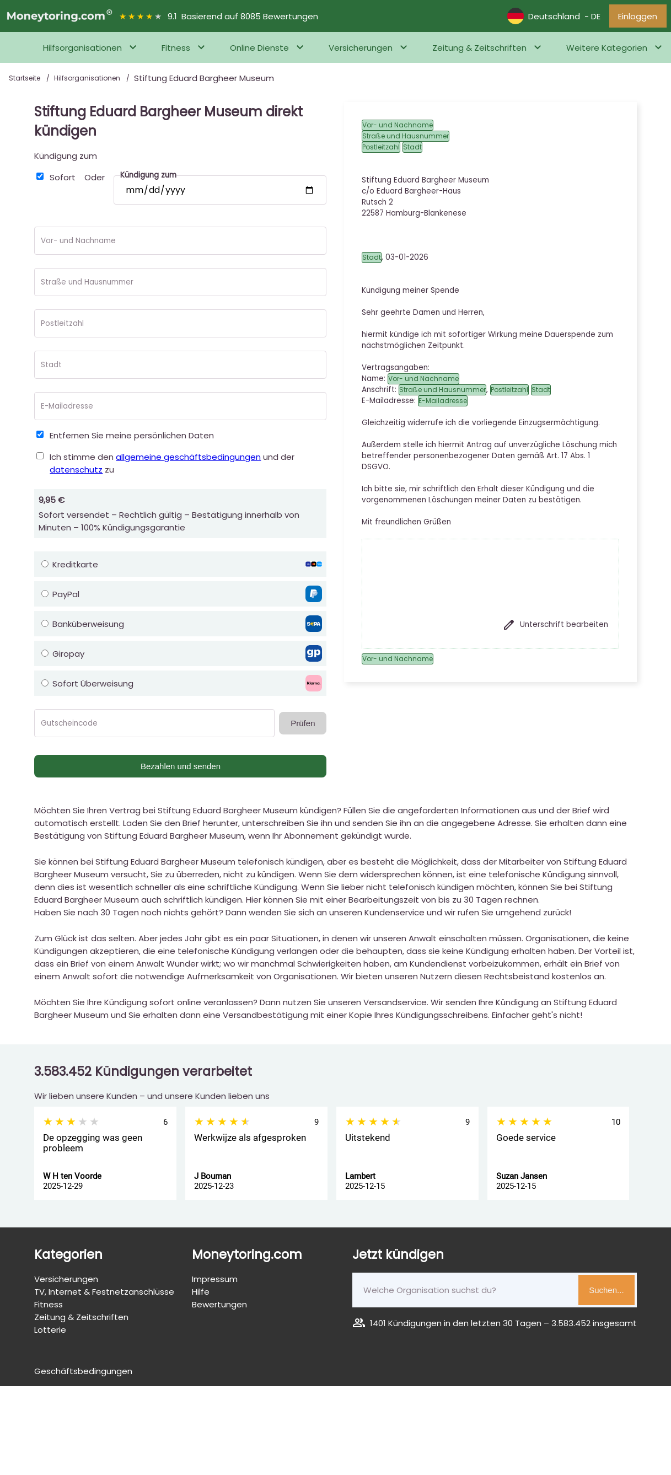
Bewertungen (219, 1307)
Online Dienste (259, 50)
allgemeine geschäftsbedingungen (188, 459)
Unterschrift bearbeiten (555, 627)
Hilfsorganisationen (82, 50)
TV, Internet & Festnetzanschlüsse (104, 1294)
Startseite (25, 80)
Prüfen (303, 726)
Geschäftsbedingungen (83, 1374)
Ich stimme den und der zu (172, 466)
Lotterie (50, 1332)
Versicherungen (361, 50)
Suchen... (606, 1292)
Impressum (215, 1282)
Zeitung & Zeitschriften (479, 50)
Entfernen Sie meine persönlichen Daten (132, 438)
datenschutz (76, 472)
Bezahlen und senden (181, 769)
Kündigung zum (65, 158)
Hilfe (201, 1294)
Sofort (63, 180)
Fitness (176, 50)
